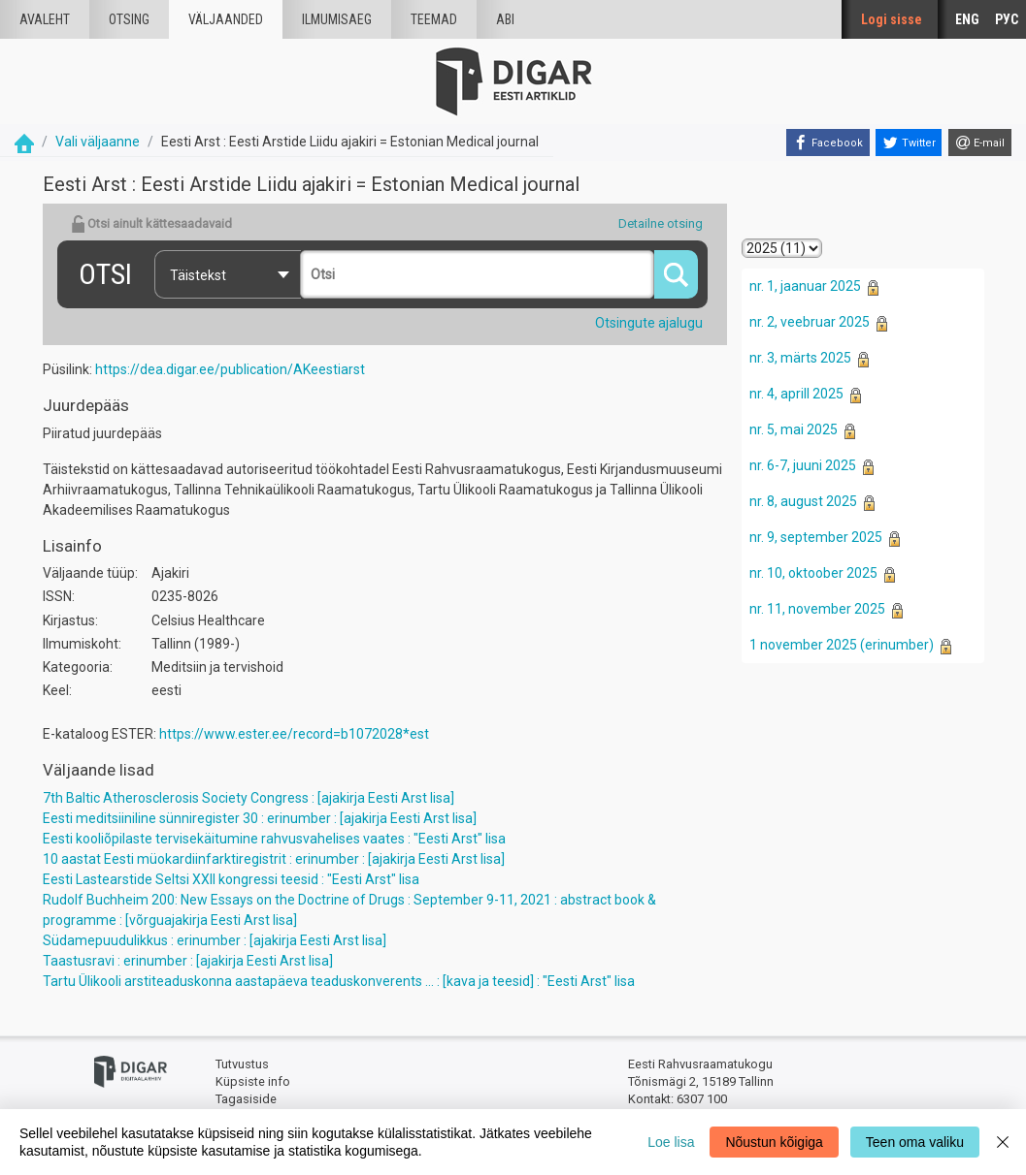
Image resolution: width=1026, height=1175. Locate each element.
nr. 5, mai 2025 (793, 429)
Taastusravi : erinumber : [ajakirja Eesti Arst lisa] (188, 961)
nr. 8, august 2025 (803, 501)
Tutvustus (242, 1064)
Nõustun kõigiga (773, 1142)
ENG (967, 19)
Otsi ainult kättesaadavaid (151, 224)
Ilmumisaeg (337, 19)
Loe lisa (670, 1142)
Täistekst (198, 275)
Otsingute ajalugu (649, 323)
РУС (1006, 19)
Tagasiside (246, 1099)
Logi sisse (891, 19)
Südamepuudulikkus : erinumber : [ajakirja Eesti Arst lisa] (214, 940)
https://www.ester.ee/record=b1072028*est (294, 734)
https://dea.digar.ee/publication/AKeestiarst (230, 369)
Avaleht (44, 19)
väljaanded (225, 19)
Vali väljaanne (97, 141)
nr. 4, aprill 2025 (796, 393)
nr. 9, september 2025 (815, 537)
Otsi (105, 274)
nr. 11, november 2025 (817, 609)
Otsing (129, 19)
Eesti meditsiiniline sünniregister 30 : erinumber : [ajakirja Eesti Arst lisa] (260, 818)
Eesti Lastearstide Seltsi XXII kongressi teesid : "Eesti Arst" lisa (231, 879)
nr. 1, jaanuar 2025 (805, 286)
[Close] (1002, 1142)
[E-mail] (979, 142)
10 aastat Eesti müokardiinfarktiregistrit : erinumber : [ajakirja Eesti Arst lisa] (274, 859)
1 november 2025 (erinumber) (841, 644)
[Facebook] (828, 142)
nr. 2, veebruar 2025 (809, 322)
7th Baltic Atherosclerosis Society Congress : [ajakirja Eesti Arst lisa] (248, 798)
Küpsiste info (252, 1081)
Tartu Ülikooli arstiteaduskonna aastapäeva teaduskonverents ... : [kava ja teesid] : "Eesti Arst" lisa (339, 981)
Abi (505, 19)
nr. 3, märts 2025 (800, 357)
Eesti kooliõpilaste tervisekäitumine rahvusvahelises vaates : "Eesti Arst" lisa (274, 838)
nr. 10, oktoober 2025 (813, 573)
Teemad (434, 19)
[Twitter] (909, 142)
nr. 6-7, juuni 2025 (802, 465)
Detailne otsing (660, 223)
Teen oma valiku (915, 1142)
